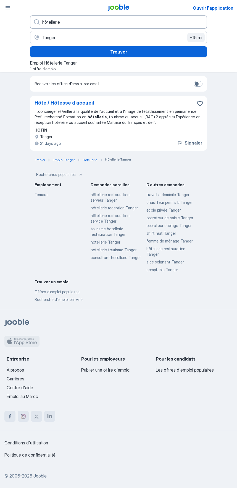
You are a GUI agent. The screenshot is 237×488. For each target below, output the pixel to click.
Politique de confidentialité (30, 455)
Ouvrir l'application (213, 8)
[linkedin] (49, 416)
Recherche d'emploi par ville (59, 299)
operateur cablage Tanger (168, 225)
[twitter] (36, 416)
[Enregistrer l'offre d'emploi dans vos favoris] (200, 103)
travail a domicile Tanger (167, 194)
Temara (41, 194)
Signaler (189, 143)
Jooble (40, 476)
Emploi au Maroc (22, 396)
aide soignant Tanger (165, 262)
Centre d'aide (20, 387)
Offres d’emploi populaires (57, 291)
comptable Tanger (162, 269)
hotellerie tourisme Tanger (113, 249)
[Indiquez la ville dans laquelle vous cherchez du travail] (118, 37)
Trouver (118, 52)
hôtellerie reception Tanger (114, 208)
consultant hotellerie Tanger (116, 257)
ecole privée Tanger (163, 210)
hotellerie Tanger (105, 242)
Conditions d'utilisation (26, 443)
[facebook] (9, 416)
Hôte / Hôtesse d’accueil (64, 103)
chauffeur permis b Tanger (169, 202)
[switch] (198, 84)
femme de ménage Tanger (169, 241)
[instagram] (23, 416)
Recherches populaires (59, 174)
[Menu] (7, 7)
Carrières (15, 379)
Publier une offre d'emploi (105, 370)
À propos (15, 370)
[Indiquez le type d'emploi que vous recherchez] (118, 22)
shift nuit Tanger (161, 233)
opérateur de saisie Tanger (169, 217)
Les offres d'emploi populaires (185, 370)
